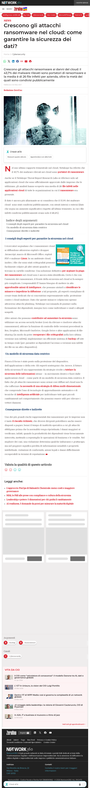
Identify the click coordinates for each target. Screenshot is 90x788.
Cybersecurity (38, 15)
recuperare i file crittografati (48, 335)
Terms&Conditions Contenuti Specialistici (24, 742)
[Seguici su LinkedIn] (35, 733)
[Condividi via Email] (26, 61)
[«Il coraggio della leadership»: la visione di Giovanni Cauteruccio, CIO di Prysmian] (45, 707)
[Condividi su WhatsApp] (5, 61)
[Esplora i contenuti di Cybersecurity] (13, 655)
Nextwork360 (12, 753)
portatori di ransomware (71, 172)
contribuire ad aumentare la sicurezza (51, 318)
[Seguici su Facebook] (45, 733)
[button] (7, 9)
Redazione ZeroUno (13, 90)
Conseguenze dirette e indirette (22, 231)
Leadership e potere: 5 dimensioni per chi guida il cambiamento (38, 499)
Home (7, 54)
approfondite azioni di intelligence (23, 287)
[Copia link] (22, 61)
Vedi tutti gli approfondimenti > (73, 724)
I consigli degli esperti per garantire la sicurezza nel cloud (37, 224)
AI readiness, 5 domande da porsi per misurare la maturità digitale (40, 504)
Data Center (51, 15)
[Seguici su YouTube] (50, 733)
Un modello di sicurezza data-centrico (26, 227)
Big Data (26, 15)
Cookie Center (49, 742)
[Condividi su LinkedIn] (13, 61)
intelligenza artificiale (28, 394)
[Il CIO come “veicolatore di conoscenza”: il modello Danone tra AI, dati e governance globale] (45, 678)
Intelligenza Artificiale (11, 15)
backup (72, 339)
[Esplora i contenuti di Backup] (10, 642)
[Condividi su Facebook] (17, 61)
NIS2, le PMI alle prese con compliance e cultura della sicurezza (38, 495)
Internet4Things (65, 15)
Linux (24, 258)
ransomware (67, 190)
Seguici (24, 733)
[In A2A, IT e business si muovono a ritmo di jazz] (45, 716)
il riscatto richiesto (22, 421)
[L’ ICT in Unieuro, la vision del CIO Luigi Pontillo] (45, 687)
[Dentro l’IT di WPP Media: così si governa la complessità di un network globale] (45, 697)
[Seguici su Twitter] (40, 733)
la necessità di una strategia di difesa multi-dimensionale (50, 386)
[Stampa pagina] (30, 61)
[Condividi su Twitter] (9, 61)
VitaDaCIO (78, 15)
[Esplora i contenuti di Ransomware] (28, 642)
